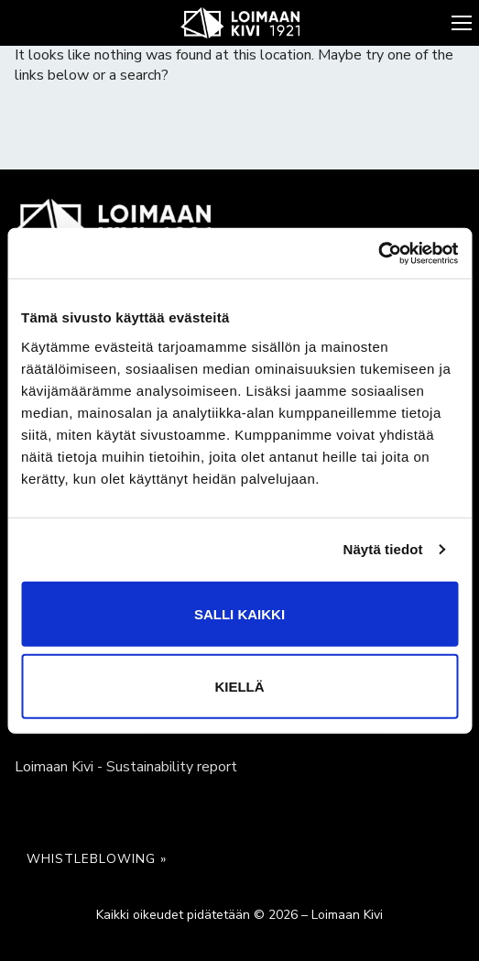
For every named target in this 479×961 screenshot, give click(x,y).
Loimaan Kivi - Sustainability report (126, 767)
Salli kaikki (239, 613)
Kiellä (239, 685)
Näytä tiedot (383, 549)
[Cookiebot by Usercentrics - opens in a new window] (378, 253)
